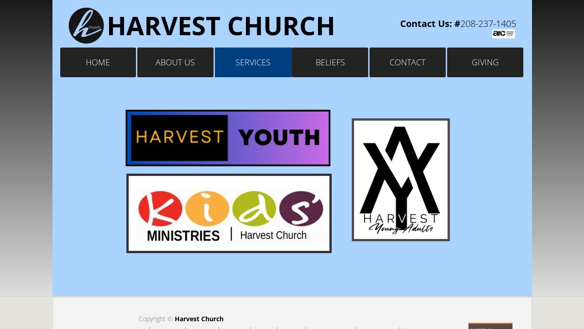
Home (98, 62)
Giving (485, 62)
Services (253, 62)
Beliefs (330, 62)
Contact (407, 62)
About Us (175, 62)
